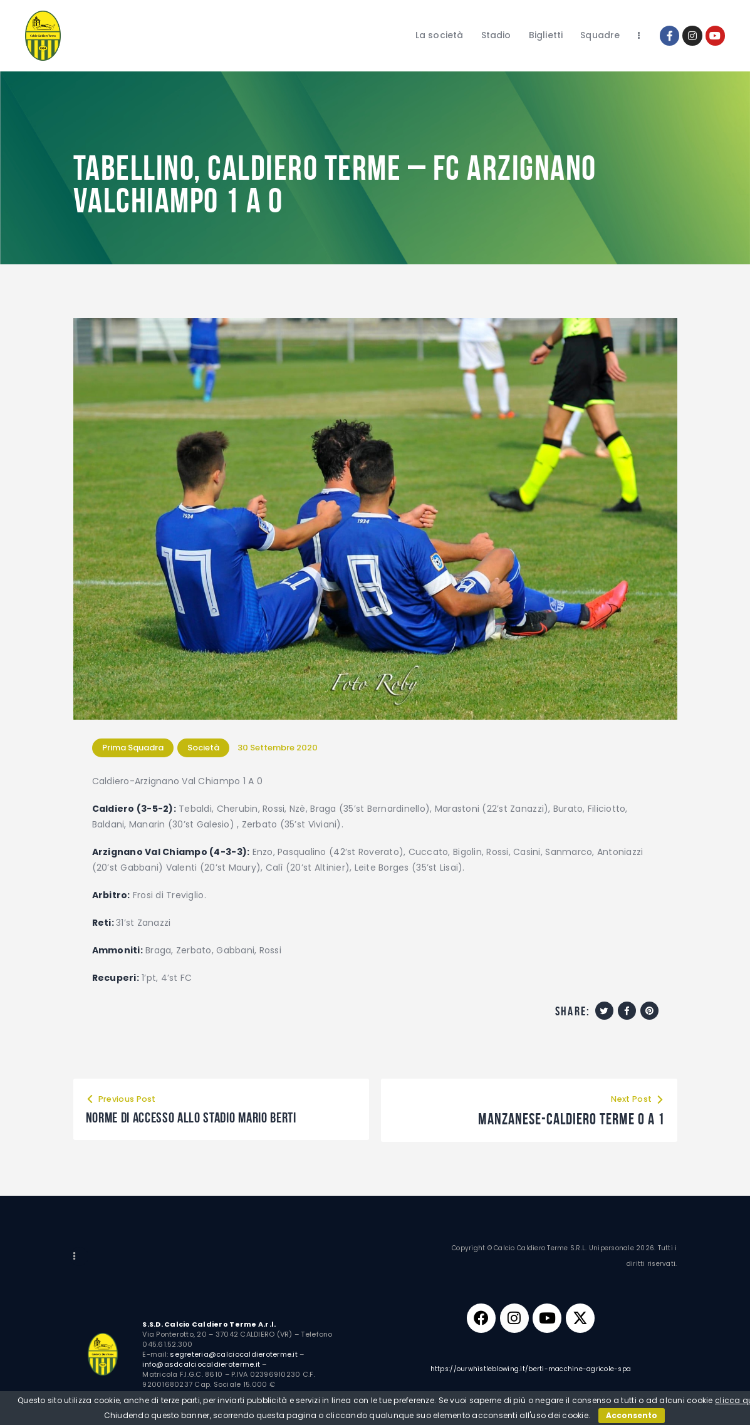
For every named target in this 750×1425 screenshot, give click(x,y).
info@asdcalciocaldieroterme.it (201, 1364)
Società (203, 748)
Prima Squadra (133, 748)
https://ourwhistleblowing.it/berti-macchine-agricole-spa (531, 1372)
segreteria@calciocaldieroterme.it (234, 1354)
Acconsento (631, 1415)
